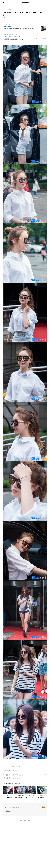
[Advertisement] (25, 52)
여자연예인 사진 (5, 807)
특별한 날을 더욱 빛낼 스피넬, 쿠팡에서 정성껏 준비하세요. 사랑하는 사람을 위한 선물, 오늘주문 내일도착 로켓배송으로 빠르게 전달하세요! (25, 38)
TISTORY (25, 856)
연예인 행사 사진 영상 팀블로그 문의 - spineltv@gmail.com (17, 844)
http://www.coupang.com (9, 34)
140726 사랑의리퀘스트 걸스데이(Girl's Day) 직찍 (11, 809)
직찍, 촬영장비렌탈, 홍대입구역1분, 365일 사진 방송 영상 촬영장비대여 (19, 28)
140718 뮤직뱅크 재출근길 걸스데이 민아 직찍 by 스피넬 (12, 814)
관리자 (29, 856)
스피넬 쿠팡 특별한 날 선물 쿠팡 (12, 36)
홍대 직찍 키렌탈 (8, 27)
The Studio (25, 2)
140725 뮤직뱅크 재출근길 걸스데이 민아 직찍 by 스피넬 (12, 810)
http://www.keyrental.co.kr (10, 24)
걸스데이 (10, 807)
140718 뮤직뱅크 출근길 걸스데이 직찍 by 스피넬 (11, 813)
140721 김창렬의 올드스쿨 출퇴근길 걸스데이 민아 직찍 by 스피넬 (13, 812)
